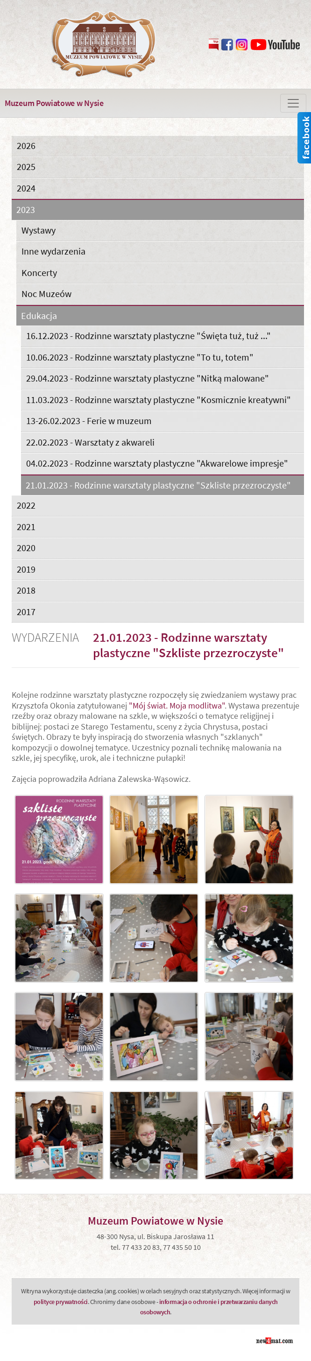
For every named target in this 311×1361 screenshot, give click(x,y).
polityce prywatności (61, 1301)
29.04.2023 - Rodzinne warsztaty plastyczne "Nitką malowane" (147, 378)
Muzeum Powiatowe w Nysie (54, 103)
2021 (26, 526)
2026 (26, 145)
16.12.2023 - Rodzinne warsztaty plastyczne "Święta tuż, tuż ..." (148, 335)
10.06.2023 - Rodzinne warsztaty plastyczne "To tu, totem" (140, 357)
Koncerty (39, 272)
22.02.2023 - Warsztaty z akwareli (90, 442)
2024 (26, 188)
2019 (26, 569)
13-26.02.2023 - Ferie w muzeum (89, 420)
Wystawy (38, 230)
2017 (26, 611)
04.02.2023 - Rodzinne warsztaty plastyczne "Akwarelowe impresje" (157, 463)
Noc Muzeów (46, 293)
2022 (26, 505)
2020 (26, 547)
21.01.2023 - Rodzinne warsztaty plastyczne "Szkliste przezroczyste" (158, 485)
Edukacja (39, 316)
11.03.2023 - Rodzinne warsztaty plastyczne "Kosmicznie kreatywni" (158, 399)
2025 (26, 166)
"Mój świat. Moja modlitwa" (177, 705)
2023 (25, 210)
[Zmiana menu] (293, 103)
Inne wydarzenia (53, 251)
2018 (26, 590)
